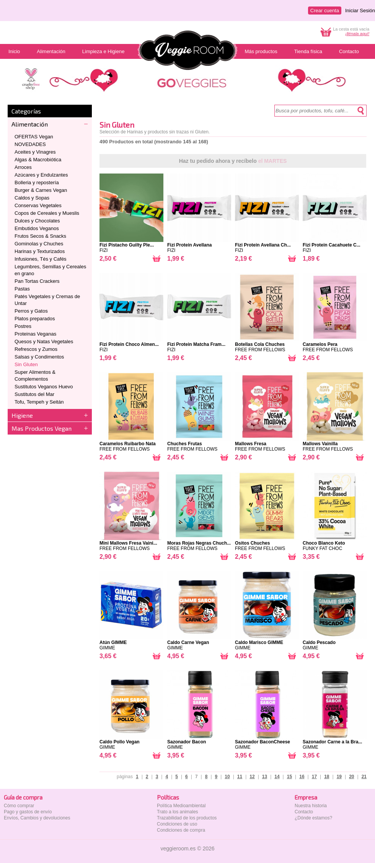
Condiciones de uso (177, 824)
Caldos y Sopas (32, 198)
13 (264, 776)
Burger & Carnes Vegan (41, 190)
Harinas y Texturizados (40, 251)
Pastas (22, 289)
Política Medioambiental (181, 805)
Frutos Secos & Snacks (40, 236)
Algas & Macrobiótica (38, 159)
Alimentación (29, 124)
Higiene (22, 415)
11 (239, 776)
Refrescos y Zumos (36, 349)
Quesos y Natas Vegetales (44, 341)
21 (364, 776)
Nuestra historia (311, 805)
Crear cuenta (324, 10)
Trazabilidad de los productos (187, 818)
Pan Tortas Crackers (37, 281)
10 (227, 776)
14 (276, 776)
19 (339, 776)
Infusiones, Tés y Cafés (41, 259)
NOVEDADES (30, 144)
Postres (23, 326)
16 (301, 776)
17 (314, 776)
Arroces (23, 167)
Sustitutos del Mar (34, 394)
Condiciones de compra (181, 830)
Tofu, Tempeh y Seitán (39, 402)
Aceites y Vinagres (35, 152)
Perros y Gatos (31, 311)
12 (251, 776)
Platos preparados (35, 318)
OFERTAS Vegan (34, 137)
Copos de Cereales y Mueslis (47, 213)
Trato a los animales (177, 811)
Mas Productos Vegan (41, 428)
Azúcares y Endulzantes (41, 175)
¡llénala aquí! (357, 33)
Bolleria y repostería (37, 182)
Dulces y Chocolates (37, 221)
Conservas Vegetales (38, 205)
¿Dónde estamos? (313, 818)
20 (351, 776)
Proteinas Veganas (35, 334)
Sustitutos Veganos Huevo (44, 386)
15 (289, 776)
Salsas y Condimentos (39, 357)
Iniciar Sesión (360, 10)
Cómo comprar (19, 805)
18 (326, 776)
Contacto (304, 811)
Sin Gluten (26, 364)
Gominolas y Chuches (39, 244)
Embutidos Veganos (37, 228)
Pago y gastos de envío (28, 811)
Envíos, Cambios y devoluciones (37, 818)
